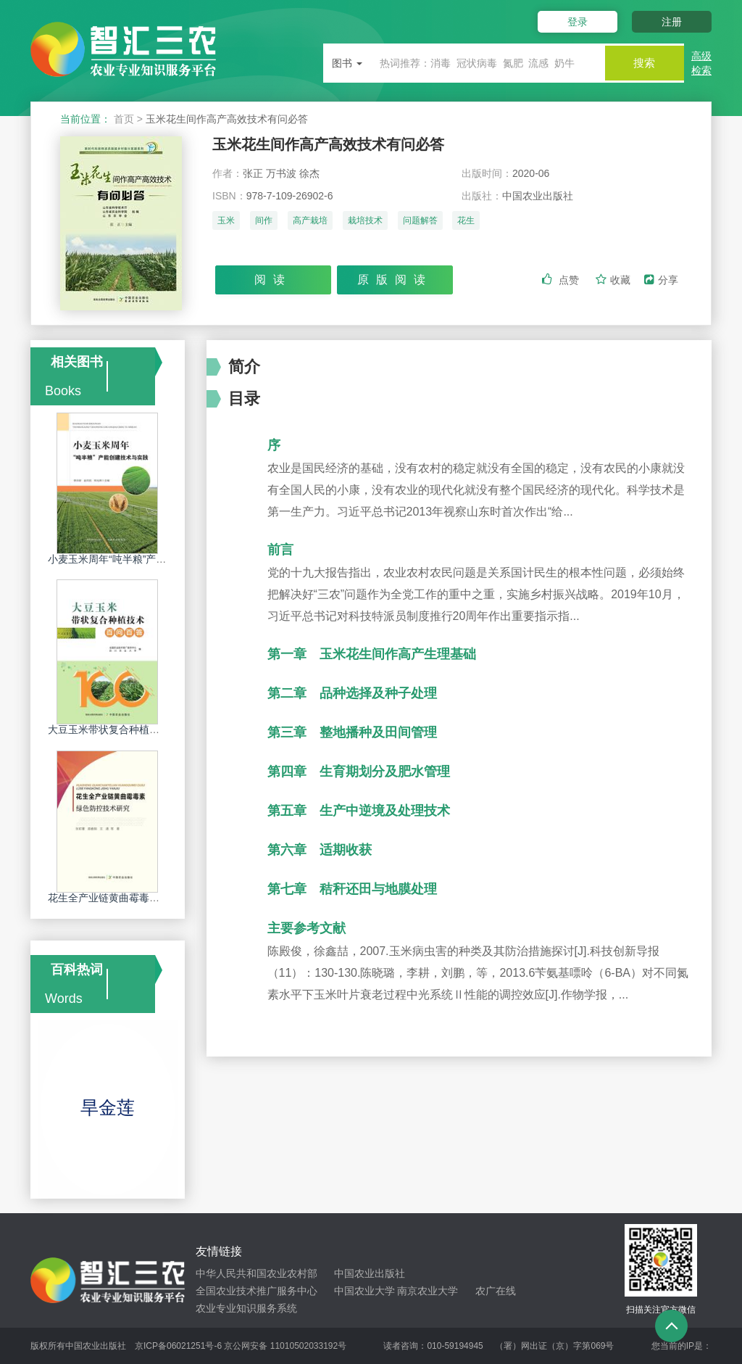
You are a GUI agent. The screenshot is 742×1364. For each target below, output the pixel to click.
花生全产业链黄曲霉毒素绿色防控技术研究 (144, 898)
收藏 (614, 280)
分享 (661, 280)
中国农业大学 (364, 1291)
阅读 (273, 280)
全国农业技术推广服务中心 (256, 1291)
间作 (263, 223)
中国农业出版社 (369, 1273)
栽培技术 (365, 223)
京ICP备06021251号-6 (178, 1346)
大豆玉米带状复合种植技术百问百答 (129, 729)
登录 (572, 22)
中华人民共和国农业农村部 (256, 1273)
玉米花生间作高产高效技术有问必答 (339, 145)
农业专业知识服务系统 (246, 1308)
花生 (466, 223)
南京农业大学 (427, 1291)
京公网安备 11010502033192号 (285, 1346)
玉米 (226, 223)
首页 (124, 119)
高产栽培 (310, 223)
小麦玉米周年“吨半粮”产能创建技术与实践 (142, 559)
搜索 (640, 63)
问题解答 (420, 223)
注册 (672, 22)
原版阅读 (395, 280)
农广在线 (495, 1291)
